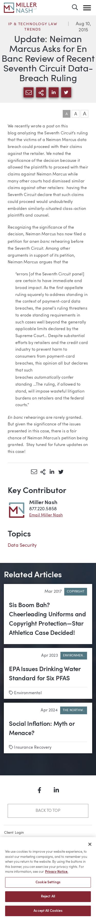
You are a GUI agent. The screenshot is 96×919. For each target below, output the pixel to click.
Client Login (14, 832)
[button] (87, 7)
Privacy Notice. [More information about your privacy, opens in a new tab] (56, 873)
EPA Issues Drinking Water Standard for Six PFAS (45, 674)
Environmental (27, 693)
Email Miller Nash (46, 515)
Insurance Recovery (32, 748)
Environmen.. (73, 655)
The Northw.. (73, 710)
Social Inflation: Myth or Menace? (42, 729)
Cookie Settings (48, 883)
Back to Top (48, 811)
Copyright (75, 591)
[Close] (89, 845)
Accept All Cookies (48, 912)
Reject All (48, 898)
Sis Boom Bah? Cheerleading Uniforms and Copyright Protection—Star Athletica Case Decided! (47, 619)
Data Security (22, 545)
